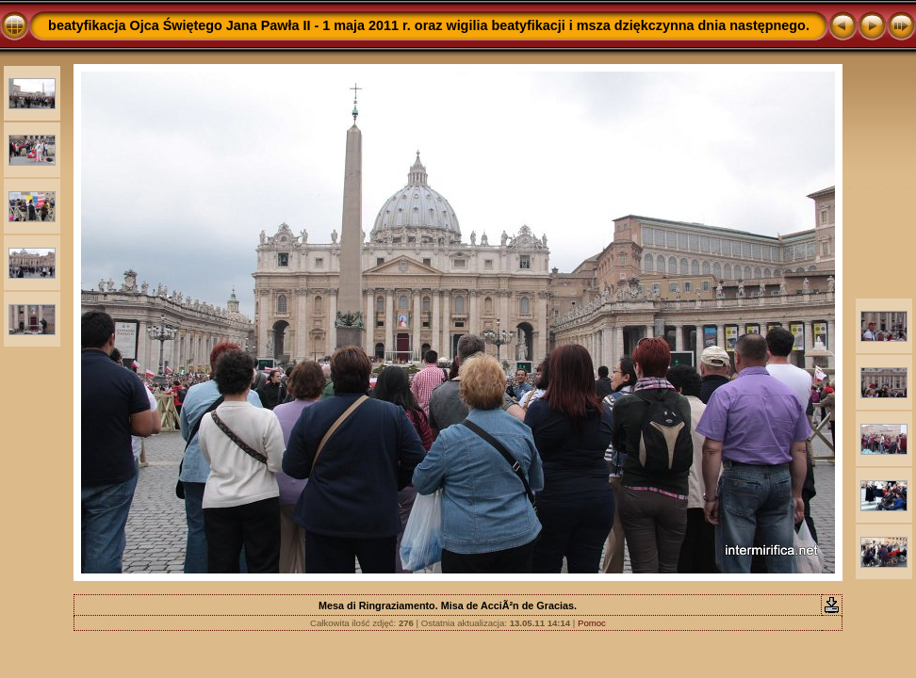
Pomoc (592, 623)
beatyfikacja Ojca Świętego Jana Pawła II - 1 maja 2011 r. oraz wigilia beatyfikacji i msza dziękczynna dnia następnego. (429, 25)
